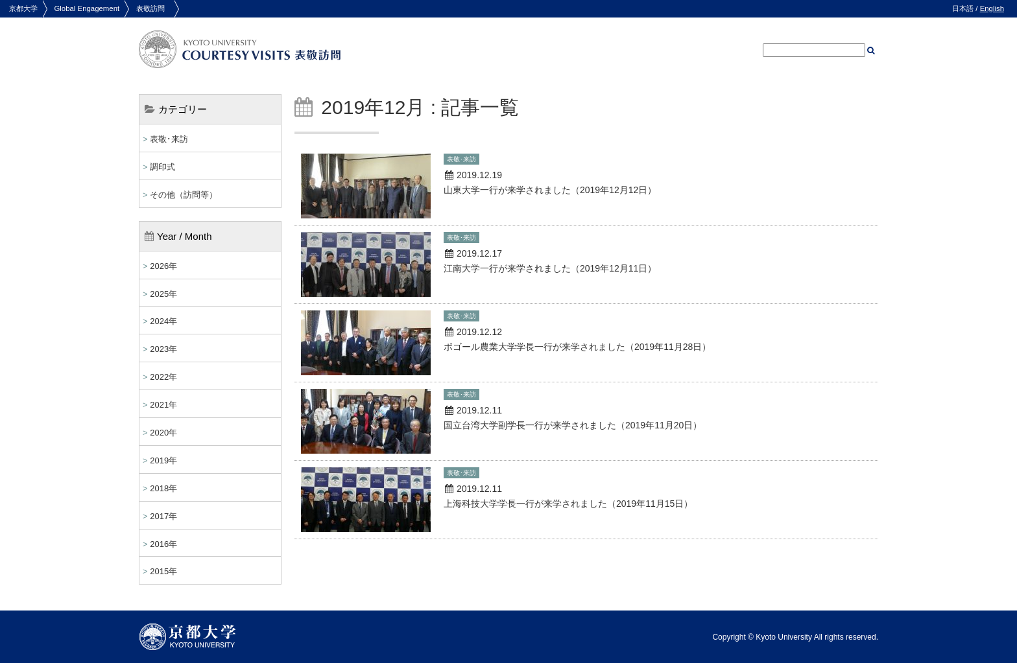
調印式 (162, 167)
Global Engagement (86, 8)
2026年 (163, 266)
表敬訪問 (150, 8)
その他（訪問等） (183, 195)
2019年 (163, 460)
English (992, 8)
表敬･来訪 (169, 139)
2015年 (163, 571)
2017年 (163, 516)
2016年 (163, 544)
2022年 (163, 377)
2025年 (163, 294)
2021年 (163, 405)
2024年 (163, 321)
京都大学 (23, 8)
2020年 (163, 432)
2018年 (163, 488)
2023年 (163, 349)
